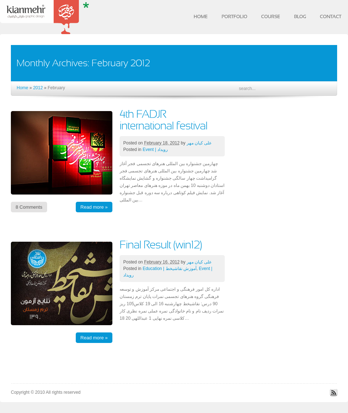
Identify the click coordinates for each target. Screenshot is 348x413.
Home (22, 87)
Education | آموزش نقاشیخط (169, 268)
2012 (38, 87)
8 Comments (29, 207)
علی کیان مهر (199, 143)
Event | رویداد (154, 149)
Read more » (94, 207)
